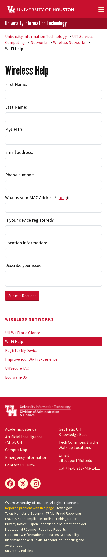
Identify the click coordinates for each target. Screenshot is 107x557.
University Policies (19, 550)
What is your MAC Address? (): (37, 197)
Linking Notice (66, 518)
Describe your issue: (23, 265)
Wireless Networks (69, 42)
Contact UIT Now (20, 465)
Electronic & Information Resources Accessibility (42, 534)
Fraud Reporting (68, 513)
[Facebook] (10, 483)
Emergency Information (26, 457)
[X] (23, 483)
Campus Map (16, 449)
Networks (39, 42)
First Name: (16, 84)
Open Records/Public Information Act (57, 524)
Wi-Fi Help (14, 341)
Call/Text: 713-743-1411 (79, 468)
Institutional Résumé (20, 529)
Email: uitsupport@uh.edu (75, 458)
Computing (15, 42)
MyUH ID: (14, 129)
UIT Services (82, 36)
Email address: (19, 152)
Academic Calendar (21, 429)
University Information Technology (36, 23)
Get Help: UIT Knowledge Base (73, 432)
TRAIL (50, 513)
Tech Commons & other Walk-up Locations (79, 445)
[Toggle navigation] (101, 9)
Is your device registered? (29, 220)
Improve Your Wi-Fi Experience (31, 359)
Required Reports (52, 529)
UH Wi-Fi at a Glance (22, 332)
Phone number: (19, 175)
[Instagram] (35, 483)
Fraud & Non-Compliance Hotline (29, 518)
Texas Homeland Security (24, 513)
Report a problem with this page (29, 508)
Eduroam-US (16, 377)
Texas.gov (64, 508)
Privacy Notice (16, 524)
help (63, 197)
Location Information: (26, 243)
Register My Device (21, 350)
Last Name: (16, 107)
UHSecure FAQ (17, 368)
